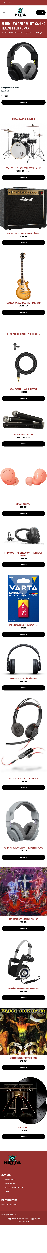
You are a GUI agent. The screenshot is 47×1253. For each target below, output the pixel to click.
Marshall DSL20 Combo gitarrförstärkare (23, 233)
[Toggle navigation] (3, 12)
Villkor (21, 1219)
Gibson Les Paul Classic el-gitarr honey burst (23, 303)
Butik (41, 13)
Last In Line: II (23, 1127)
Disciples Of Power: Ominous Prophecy (23, 919)
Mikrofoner (14, 88)
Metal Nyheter (10, 1180)
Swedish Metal (10, 1184)
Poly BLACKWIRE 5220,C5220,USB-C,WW (23, 778)
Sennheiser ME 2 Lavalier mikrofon (23, 389)
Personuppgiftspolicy (32, 1219)
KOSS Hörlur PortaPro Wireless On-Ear (23, 988)
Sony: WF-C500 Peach (23, 504)
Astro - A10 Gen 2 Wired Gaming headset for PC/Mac (23, 848)
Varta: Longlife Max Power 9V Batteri (23, 625)
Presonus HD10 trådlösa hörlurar (23, 678)
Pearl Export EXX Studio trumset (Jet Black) (23, 168)
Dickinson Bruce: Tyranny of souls (23, 1058)
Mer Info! (23, 102)
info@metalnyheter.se (8, 3)
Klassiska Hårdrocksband (14, 1187)
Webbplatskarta (23, 1221)
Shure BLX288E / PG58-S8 (23, 434)
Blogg (7, 1191)
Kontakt (15, 1219)
